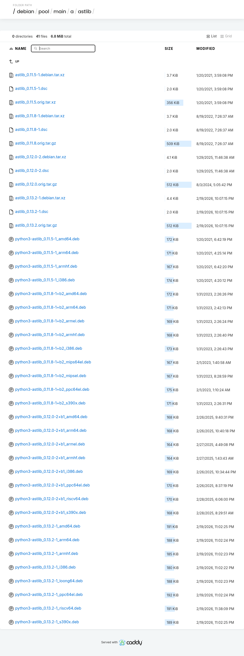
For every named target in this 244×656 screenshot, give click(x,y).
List (211, 36)
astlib (84, 11)
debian (25, 11)
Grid (226, 36)
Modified (205, 48)
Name (21, 48)
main (59, 11)
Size (169, 48)
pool (44, 11)
